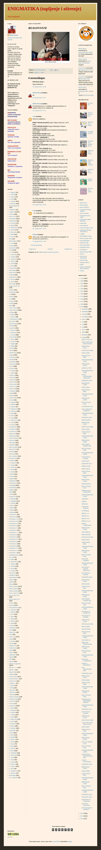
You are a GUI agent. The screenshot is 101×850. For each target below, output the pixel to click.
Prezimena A (13, 514)
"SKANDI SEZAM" (90, 132)
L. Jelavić (12, 373)
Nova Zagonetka (85, 245)
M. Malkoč (12, 404)
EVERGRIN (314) (87, 764)
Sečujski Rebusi (84, 262)
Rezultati (11, 605)
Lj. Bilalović (12, 391)
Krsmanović (12, 357)
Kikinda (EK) (13, 353)
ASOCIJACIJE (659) (86, 683)
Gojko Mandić (13, 310)
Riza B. (82, 254)
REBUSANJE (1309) (86, 384)
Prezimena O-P (13, 539)
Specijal (11, 657)
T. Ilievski (12, 685)
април (84, 329)
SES (10, 634)
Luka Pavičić (13, 397)
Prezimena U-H (13, 550)
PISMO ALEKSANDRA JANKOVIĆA (87, 376)
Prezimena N (13, 537)
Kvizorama (12, 364)
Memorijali (12, 442)
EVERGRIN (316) (87, 577)
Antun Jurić (12, 216)
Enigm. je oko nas (14, 286)
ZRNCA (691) (86, 539)
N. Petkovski (13, 467)
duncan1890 (56, 841)
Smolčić (11, 643)
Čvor (10, 250)
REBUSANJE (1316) (86, 691)
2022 (82, 288)
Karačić (11, 348)
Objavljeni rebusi (85, 247)
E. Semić (12, 281)
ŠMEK (82, 264)
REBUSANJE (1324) (86, 480)
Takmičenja (12, 692)
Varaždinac (12, 730)
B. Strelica (12, 236)
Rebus (11, 584)
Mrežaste (12, 460)
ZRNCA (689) (86, 626)
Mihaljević (12, 445)
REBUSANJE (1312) (86, 782)
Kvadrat (11, 359)
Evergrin (11, 301)
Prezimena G (13, 525)
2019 (82, 296)
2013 (82, 816)
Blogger (69, 841)
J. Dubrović (12, 330)
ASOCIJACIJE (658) (86, 730)
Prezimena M (13, 535)
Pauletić (11, 508)
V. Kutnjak (12, 714)
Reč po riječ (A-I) (14, 593)
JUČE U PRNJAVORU (90, 114)
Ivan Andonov (84, 225)
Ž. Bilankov (12, 739)
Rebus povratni (13, 591)
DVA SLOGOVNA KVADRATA (87, 410)
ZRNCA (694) (86, 387)
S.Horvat (11, 625)
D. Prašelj (12, 263)
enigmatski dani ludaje (85, 52)
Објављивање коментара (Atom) (49, 252)
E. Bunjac (12, 279)
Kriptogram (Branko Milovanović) (85, 230)
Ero (10, 294)
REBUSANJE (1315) (86, 716)
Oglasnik (11, 490)
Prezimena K (13, 530)
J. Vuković (12, 335)
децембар (85, 309)
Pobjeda (11, 510)
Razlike (11, 582)
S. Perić (11, 614)
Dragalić (11, 275)
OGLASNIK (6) (86, 532)
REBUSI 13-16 (86, 521)
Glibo (10, 305)
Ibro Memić (12, 321)
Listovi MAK (12, 382)
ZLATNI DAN (85, 461)
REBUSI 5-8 (85, 516)
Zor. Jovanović (13, 777)
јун (83, 324)
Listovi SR (12, 389)
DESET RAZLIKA (87, 339)
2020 (82, 294)
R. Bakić (11, 559)
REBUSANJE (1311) (86, 347)
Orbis (10, 492)
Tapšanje (12, 694)
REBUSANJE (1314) (86, 738)
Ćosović (11, 245)
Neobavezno (13, 483)
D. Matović (12, 261)
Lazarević (12, 375)
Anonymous (81, 68)
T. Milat (11, 688)
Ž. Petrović (12, 764)
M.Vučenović (13, 431)
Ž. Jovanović (13, 755)
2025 (82, 281)
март (83, 332)
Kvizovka (12, 368)
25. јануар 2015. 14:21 (39, 97)
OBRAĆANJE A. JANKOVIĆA (86, 491)
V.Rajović (12, 726)
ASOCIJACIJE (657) (86, 774)
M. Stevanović (13, 420)
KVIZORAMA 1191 (87, 406)
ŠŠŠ (10, 659)
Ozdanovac (12, 496)
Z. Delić (11, 746)
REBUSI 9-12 (86, 518)
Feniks (11, 303)
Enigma (11, 290)
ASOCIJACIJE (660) (86, 632)
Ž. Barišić (12, 737)
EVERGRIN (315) (87, 673)
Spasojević (12, 655)
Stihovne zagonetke (15, 663)
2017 (82, 301)
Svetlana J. (12, 683)
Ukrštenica (12, 706)
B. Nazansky (13, 232)
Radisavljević (13, 577)
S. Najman (12, 612)
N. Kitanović (12, 463)
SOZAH (11, 652)
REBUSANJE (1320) (86, 595)
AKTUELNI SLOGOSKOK (86, 660)
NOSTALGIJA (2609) (90, 190)
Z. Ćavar (11, 744)
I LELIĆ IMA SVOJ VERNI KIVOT (87, 723)
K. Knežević (12, 341)
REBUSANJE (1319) (86, 620)
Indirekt (11, 326)
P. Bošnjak (12, 499)
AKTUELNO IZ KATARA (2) (86, 612)
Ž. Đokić (11, 750)
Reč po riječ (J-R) (14, 595)
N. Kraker (12, 465)
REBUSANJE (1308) (86, 399)
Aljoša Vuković (82, 59)
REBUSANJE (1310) (86, 364)
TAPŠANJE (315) (87, 797)
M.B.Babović (13, 427)
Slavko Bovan (37, 92)
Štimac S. (12, 670)
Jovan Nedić (13, 337)
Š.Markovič (12, 628)
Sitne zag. (12, 637)
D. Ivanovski (12, 254)
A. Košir (11, 199)
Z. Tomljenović (13, 771)
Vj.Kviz (11, 733)
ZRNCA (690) (86, 584)
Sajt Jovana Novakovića (83, 257)
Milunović (12, 454)
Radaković (12, 575)
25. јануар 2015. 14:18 (39, 87)
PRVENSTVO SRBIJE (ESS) (90, 143)
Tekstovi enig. (13, 699)
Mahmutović (12, 436)
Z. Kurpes (12, 762)
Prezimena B (13, 517)
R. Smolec (12, 570)
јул (83, 322)
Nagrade (11, 478)
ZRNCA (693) (86, 429)
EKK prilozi (12, 284)
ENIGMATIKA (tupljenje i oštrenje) (44, 8)
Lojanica (11, 395)
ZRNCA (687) (86, 727)
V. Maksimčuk (13, 719)
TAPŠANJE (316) (87, 794)
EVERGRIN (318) (87, 380)
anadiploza (12, 209)
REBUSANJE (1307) (86, 423)
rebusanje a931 (85, 78)
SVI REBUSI (85, 511)
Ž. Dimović (12, 748)
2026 (82, 278)
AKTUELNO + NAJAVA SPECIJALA (86, 569)
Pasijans (11, 505)
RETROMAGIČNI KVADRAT (87, 808)
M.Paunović (12, 429)
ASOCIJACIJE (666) (86, 356)
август (84, 319)
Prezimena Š (13, 546)
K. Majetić (12, 344)
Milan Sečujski (13, 447)
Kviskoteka (12, 362)
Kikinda (11, 350)
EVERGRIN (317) (87, 463)
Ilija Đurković (13, 323)
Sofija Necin (12, 648)
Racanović (12, 573)
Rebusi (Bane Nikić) (86, 252)
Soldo (11, 650)
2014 (82, 813)
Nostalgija (12, 485)
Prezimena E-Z (13, 523)
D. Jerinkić (12, 257)
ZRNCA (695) (86, 353)
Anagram (36, 72)
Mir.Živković (12, 458)
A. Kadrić (12, 194)
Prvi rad (11, 557)
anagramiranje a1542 (86, 70)
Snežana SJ (12, 645)
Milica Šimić (12, 449)
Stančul (11, 661)
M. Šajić (11, 418)
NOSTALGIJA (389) (87, 350)
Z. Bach (11, 735)
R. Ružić (11, 568)
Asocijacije (12, 218)
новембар (85, 311)
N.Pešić (11, 476)
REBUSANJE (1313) (86, 767)
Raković (11, 579)
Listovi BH (12, 377)
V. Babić (11, 708)
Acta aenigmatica (14, 206)
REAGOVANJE (86, 420)
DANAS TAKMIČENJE (86, 524)
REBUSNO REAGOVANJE (87, 643)
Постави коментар (36, 245)
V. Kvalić (11, 717)
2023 (82, 286)
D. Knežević (12, 259)
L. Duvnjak (12, 370)
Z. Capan (41, 72)
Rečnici (11, 603)
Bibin (10, 239)
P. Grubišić (12, 503)
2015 (82, 306)
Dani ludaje (12, 270)
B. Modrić (12, 230)
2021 (82, 291)
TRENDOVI (85, 499)
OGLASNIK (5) (86, 640)
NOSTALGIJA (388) (87, 427)
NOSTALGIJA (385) (87, 720)
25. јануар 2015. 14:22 (39, 110)
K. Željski (12, 346)
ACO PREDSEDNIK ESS (87, 669)
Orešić (11, 494)
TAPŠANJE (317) (87, 709)
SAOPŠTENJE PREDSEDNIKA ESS (87, 756)
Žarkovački (12, 775)
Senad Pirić (12, 632)
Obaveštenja (13, 487)
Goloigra (11, 312)
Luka (34, 116)
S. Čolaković (13, 610)
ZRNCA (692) (86, 469)
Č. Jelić (11, 243)
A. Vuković (12, 201)
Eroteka (11, 296)
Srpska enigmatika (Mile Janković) (85, 267)
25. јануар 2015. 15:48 (39, 228)
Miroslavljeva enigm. (86, 236)
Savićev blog (84, 260)
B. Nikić (11, 234)
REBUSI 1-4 (85, 513)
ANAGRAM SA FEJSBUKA (86, 800)
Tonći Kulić (12, 701)
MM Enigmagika (84, 240)
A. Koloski (12, 197)
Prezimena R (13, 541)
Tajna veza (12, 690)
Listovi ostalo (13, 384)
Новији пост (32, 249)
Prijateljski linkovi (14, 555)
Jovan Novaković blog (86, 228)
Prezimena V (13, 552)
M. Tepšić (12, 422)
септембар (85, 316)
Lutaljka (82, 234)
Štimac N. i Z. (13, 667)
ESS (10, 299)
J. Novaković (13, 332)
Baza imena (83, 203)
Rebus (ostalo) (13, 586)
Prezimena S (13, 544)
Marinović (12, 440)
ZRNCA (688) (86, 680)
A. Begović (12, 192)
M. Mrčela (12, 415)
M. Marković (12, 411)
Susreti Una (12, 681)
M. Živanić (12, 424)
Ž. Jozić (11, 757)
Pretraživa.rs (84, 249)
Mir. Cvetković (13, 456)
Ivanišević (12, 328)
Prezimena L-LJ (14, 532)
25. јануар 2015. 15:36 (39, 204)
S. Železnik (12, 621)
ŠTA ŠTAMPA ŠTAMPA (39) (86, 445)
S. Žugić (11, 623)
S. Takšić (12, 619)
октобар (84, 314)
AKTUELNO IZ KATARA (86, 457)
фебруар (85, 335)
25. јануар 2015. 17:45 (39, 241)
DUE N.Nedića (84, 213)
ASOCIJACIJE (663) (86, 472)
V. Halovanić (13, 710)
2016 (82, 304)
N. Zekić (11, 472)
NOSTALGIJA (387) (87, 537)
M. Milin (11, 413)
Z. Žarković (12, 773)
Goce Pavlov (13, 308)
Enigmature (12, 292)
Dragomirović (13, 277)
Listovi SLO (12, 386)
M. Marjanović (13, 409)
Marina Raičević (14, 438)
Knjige (11, 355)
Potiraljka (12, 512)
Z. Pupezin (12, 766)
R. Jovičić (12, 566)
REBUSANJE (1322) (86, 551)
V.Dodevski (12, 723)
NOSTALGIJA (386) (87, 624)
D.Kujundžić (12, 268)
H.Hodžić (12, 314)
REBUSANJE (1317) (86, 676)
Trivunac (11, 703)
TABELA (84, 501)
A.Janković (12, 203)
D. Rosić (11, 266)
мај (83, 327)
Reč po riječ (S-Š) (14, 599)
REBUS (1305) (86, 466)
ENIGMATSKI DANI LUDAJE (90, 162)
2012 (82, 818)
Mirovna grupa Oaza (86, 238)
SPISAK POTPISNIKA (86, 760)
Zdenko (35, 234)
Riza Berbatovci (14, 607)
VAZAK (82, 271)
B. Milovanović (13, 227)
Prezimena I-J (13, 528)
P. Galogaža (12, 501)
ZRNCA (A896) (90, 179)
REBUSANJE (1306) (86, 441)
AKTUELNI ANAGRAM (86, 804)
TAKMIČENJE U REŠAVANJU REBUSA (86, 701)
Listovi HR (12, 380)
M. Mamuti (12, 406)
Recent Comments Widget (87, 95)
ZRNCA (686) (86, 771)
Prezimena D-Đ (13, 521)
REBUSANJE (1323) (86, 528)
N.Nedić (11, 474)
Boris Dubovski (84, 207)
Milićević (11, 451)
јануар (84, 337)
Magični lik (12, 433)
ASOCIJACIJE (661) (86, 587)
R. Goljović (12, 564)
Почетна (50, 249)
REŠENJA (85, 504)
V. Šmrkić (12, 721)
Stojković (12, 674)
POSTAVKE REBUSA (85, 507)
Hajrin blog (83, 223)
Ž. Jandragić (13, 753)
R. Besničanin (13, 561)
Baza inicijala (84, 205)
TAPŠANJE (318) (87, 417)
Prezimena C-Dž (14, 519)
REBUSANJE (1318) (86, 647)
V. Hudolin (12, 712)
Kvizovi (11, 366)
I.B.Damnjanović (14, 319)
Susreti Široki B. (14, 679)
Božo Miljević (13, 241)
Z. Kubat (11, 759)
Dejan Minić (12, 272)
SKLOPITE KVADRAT (85, 559)
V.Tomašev (12, 728)
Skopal (11, 639)
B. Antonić (12, 223)
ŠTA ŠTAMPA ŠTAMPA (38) (86, 599)
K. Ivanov (12, 339)
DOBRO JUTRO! (87, 368)
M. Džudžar (12, 402)
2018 (82, 299)
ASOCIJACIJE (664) (86, 432)
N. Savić (11, 469)
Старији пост (68, 249)
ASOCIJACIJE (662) (86, 543)
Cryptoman (12, 248)
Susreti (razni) (13, 676)
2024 (82, 283)
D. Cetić (11, 252)
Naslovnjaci (12, 481)
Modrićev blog (84, 243)
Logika (11, 393)
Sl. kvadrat (12, 641)
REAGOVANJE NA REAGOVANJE (87, 342)
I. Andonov (12, 317)
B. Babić (11, 225)
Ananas (11, 214)
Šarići (11, 630)
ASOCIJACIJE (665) (86, 390)
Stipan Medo (13, 672)
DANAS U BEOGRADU (86, 664)
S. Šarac (11, 616)
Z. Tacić (11, 768)
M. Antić (11, 400)
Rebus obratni (13, 588)
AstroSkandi (12, 221)
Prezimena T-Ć (13, 548)
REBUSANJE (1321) (86, 580)
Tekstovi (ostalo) (14, 697)
